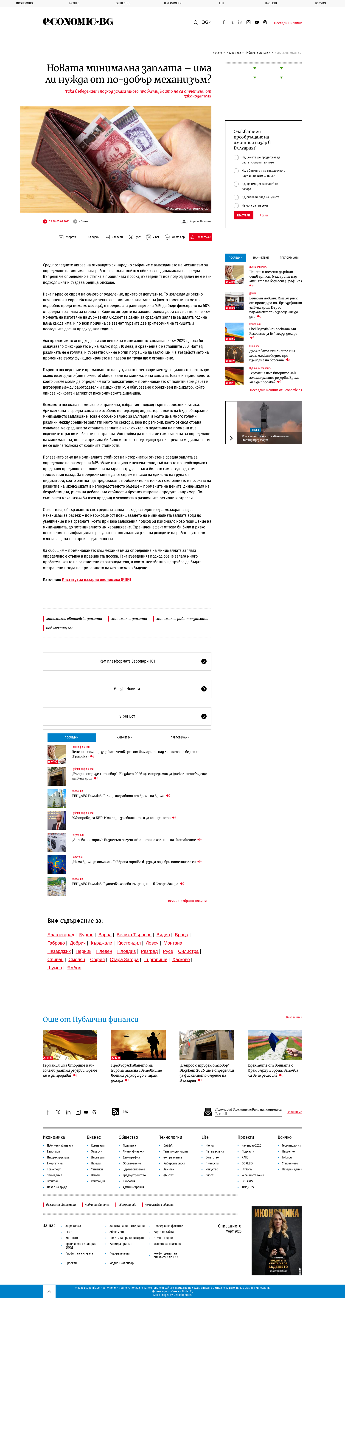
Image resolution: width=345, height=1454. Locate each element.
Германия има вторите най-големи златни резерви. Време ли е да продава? (274, 377)
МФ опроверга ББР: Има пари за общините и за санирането (124, 817)
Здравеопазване (134, 1169)
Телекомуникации (175, 1151)
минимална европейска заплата (74, 618)
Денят (252, 293)
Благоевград (61, 934)
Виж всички (294, 1017)
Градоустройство (134, 1175)
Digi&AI (168, 1145)
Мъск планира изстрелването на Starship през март (265, 438)
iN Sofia (247, 1169)
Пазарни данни (292, 1169)
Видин (163, 934)
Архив (264, 215)
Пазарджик (59, 951)
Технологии (173, 3)
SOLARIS (247, 1181)
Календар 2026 (251, 1145)
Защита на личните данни (127, 1226)
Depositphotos (183, 1294)
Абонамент (116, 1232)
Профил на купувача (79, 1253)
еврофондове (127, 1204)
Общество (123, 3)
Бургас (86, 934)
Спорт (209, 1175)
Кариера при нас (120, 1244)
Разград (149, 951)
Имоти (95, 1175)
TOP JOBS (248, 1187)
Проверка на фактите (168, 1226)
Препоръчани (180, 737)
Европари (53, 1151)
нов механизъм (59, 628)
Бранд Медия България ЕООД (80, 1245)
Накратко (288, 1151)
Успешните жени (253, 1175)
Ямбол (74, 967)
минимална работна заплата (182, 618)
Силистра (188, 951)
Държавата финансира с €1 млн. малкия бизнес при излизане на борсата (272, 355)
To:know (287, 1157)
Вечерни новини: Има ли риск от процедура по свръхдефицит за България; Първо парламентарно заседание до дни (275, 307)
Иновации (98, 1157)
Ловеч (152, 942)
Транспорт (54, 1169)
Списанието (290, 1163)
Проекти (271, 3)
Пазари (96, 1163)
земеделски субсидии (159, 1204)
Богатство (212, 1157)
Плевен (104, 951)
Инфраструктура (58, 1157)
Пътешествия (215, 1151)
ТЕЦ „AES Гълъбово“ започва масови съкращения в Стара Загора (128, 884)
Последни (72, 737)
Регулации (78, 835)
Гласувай (243, 215)
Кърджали (101, 942)
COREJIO (247, 1163)
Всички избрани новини (187, 901)
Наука (255, 429)
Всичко (285, 1137)
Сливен (56, 959)
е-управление (172, 1157)
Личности (212, 1163)
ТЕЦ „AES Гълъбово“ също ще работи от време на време (121, 795)
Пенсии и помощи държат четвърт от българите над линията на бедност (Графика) (135, 754)
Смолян (76, 959)
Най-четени (124, 737)
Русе (168, 951)
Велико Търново (134, 934)
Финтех (168, 1175)
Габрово (56, 942)
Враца (181, 934)
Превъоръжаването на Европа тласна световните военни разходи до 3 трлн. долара (136, 1073)
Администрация (133, 1187)
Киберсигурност (174, 1163)
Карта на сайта (164, 1232)
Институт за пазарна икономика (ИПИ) (96, 579)
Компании (77, 791)
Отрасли (96, 1151)
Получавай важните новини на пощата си (248, 1109)
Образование (132, 1163)
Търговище (155, 959)
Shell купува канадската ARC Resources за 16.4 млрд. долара (273, 333)
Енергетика (55, 1163)
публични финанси (97, 1204)
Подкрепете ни (119, 1253)
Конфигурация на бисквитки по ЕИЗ (166, 1255)
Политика (77, 857)
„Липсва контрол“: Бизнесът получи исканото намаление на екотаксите (137, 840)
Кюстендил (129, 942)
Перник (83, 951)
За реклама (73, 1226)
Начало (217, 52)
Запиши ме (294, 1112)
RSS (119, 1112)
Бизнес (74, 3)
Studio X (186, 1291)
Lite (221, 3)
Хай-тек (168, 1169)
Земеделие (54, 1175)
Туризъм (52, 1181)
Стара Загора (124, 959)
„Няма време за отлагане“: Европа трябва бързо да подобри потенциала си (137, 862)
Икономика (24, 3)
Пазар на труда (57, 1187)
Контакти (71, 1238)
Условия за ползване (168, 1244)
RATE (245, 1157)
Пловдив (126, 951)
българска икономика (61, 1204)
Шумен (55, 967)
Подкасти (248, 1151)
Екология (129, 1181)
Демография (131, 1157)
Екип (68, 1232)
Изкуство (212, 1169)
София (97, 959)
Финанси (254, 346)
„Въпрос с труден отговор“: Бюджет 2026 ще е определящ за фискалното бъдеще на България (139, 776)
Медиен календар (121, 1263)
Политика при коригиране (127, 1238)
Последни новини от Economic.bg (276, 390)
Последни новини (288, 23)
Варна (105, 934)
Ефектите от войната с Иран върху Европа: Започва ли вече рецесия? (273, 1070)
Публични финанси (257, 52)
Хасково (181, 959)
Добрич (78, 942)
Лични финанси (81, 747)
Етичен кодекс (163, 1238)
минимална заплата (129, 618)
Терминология (291, 1145)
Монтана (173, 942)
